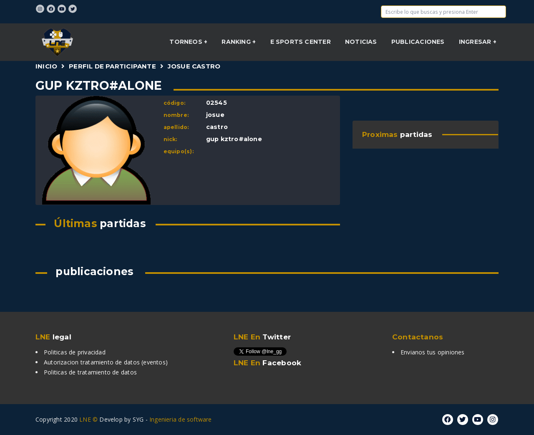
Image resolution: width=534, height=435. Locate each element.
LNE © (88, 419)
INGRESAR (476, 42)
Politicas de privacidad (75, 352)
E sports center (300, 42)
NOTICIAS (361, 42)
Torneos (186, 42)
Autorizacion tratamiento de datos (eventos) (106, 362)
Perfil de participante (112, 66)
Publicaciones (418, 42)
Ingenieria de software (180, 419)
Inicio (46, 66)
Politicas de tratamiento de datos (90, 372)
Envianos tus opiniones (432, 352)
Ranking (237, 42)
